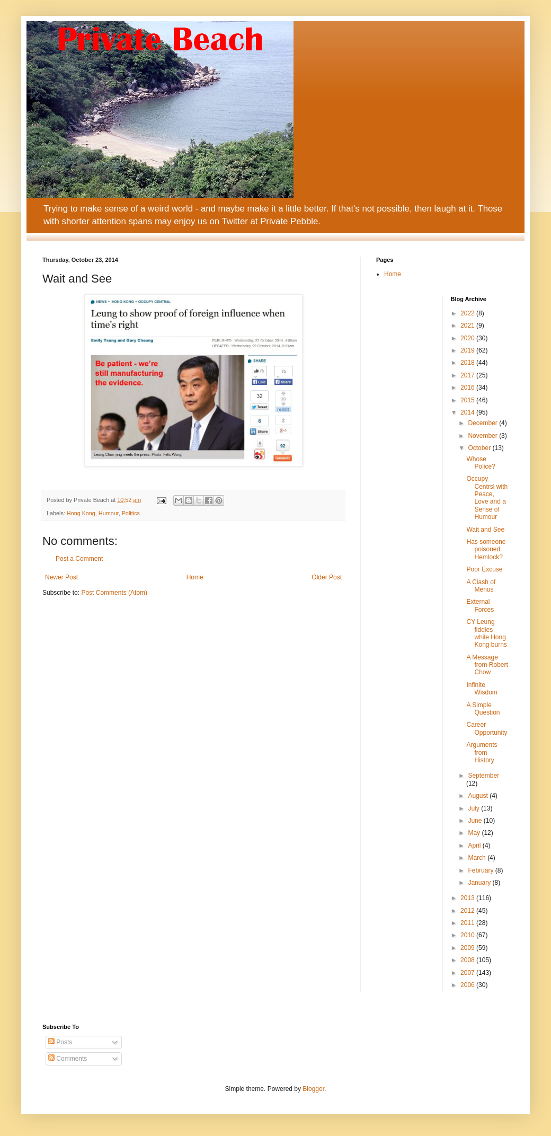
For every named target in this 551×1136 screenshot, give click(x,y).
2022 (468, 313)
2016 (468, 387)
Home (194, 577)
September (483, 775)
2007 (468, 972)
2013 (468, 898)
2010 (468, 935)
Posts (60, 1042)
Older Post (327, 577)
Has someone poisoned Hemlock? (485, 549)
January (480, 882)
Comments (67, 1058)
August (479, 795)
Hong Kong (81, 513)
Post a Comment (79, 558)
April (475, 845)
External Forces (480, 605)
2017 (468, 375)
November (483, 435)
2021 (468, 325)
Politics (131, 513)
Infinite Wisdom (481, 688)
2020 (468, 338)
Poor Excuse (484, 569)
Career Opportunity (486, 728)
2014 (468, 412)
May (475, 832)
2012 (468, 910)
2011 (468, 923)
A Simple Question (483, 708)
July (474, 808)
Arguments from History (481, 752)
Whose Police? (480, 462)
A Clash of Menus (480, 585)
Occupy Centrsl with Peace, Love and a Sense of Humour (487, 498)
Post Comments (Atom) (114, 592)
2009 (468, 948)
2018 (468, 362)
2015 (468, 400)
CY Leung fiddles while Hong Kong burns (486, 633)
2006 (468, 985)
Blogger (313, 1089)
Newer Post (61, 577)
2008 (468, 960)
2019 (468, 350)
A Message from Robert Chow (487, 665)
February (481, 870)
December (483, 423)
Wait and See (485, 529)
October (480, 448)
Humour (109, 513)
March (477, 857)
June (475, 820)
